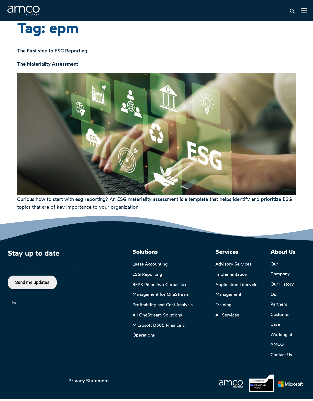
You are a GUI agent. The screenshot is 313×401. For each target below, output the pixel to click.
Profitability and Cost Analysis (163, 306)
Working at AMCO (281, 341)
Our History (282, 286)
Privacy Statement (88, 383)
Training (223, 306)
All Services (227, 317)
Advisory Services (233, 266)
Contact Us (281, 356)
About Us (282, 254)
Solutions (145, 254)
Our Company (280, 271)
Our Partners (278, 301)
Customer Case (280, 321)
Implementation (231, 276)
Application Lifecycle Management (237, 291)
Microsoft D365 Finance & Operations (160, 332)
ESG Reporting (147, 276)
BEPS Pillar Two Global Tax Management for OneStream (161, 291)
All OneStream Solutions (157, 317)
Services (226, 254)
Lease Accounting (150, 266)
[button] (304, 10)
